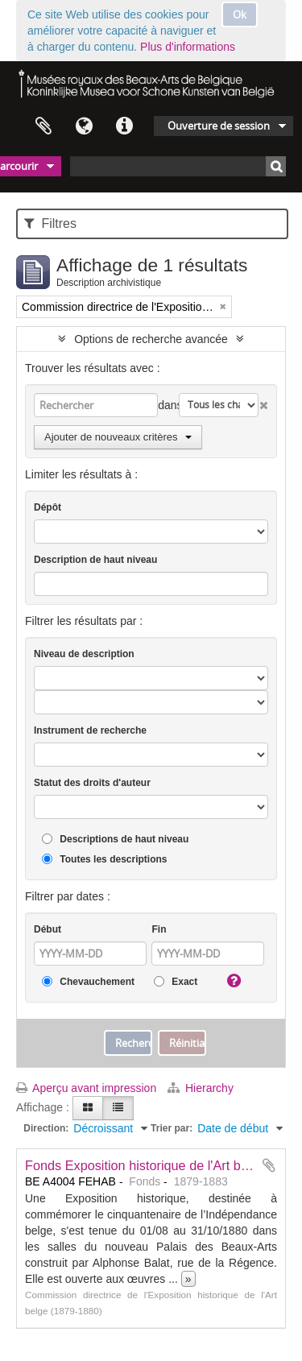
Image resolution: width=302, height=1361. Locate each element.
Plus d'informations (187, 46)
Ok (239, 14)
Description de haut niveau (95, 559)
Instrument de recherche (90, 730)
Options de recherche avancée (151, 339)
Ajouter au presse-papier (269, 1165)
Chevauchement (88, 982)
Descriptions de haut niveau (115, 840)
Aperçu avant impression (86, 1088)
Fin (158, 929)
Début (47, 929)
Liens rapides (124, 126)
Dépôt (47, 507)
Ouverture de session (219, 125)
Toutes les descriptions (104, 860)
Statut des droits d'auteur (92, 782)
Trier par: (171, 1128)
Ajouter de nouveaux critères (118, 437)
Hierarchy (201, 1088)
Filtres (50, 223)
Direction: (45, 1128)
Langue (84, 126)
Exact (175, 982)
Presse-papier (43, 126)
